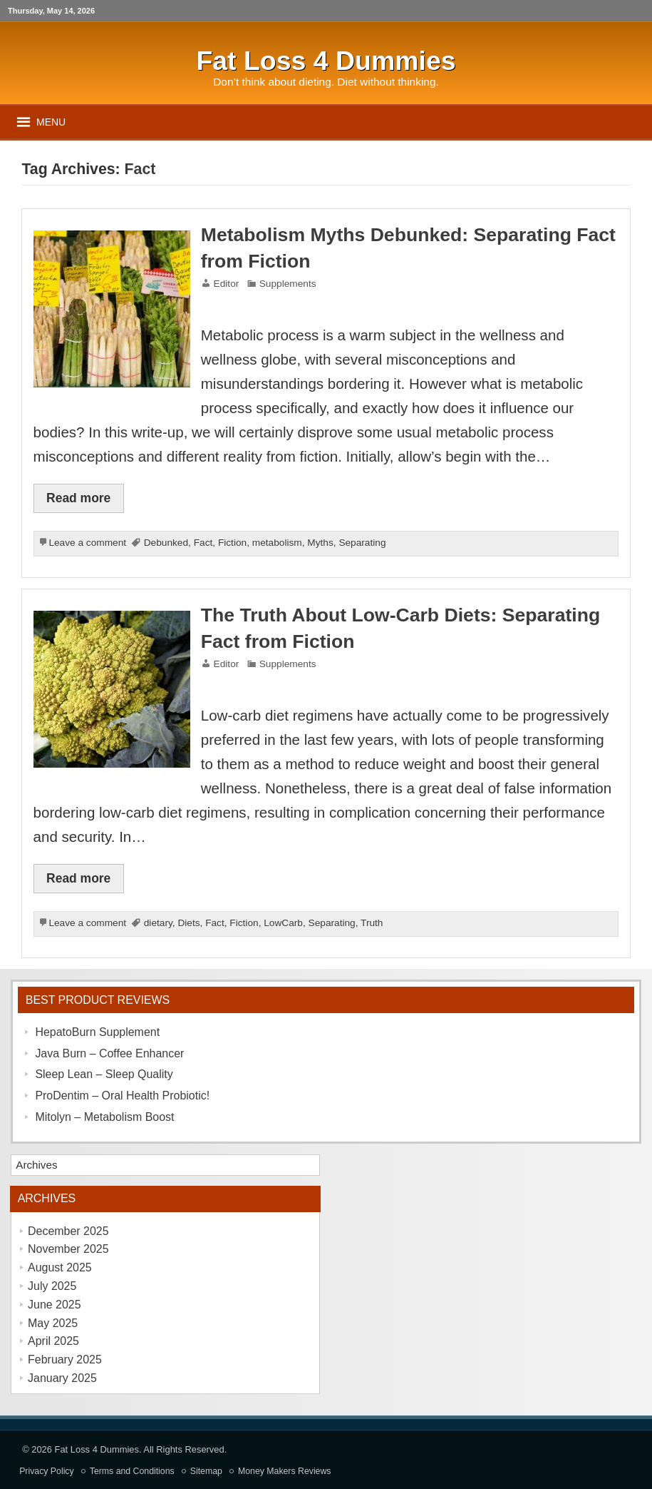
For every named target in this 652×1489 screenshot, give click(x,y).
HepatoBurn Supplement (97, 1032)
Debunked (166, 542)
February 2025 (65, 1359)
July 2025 (52, 1286)
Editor (226, 283)
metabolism (277, 542)
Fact (203, 542)
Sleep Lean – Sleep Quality (103, 1074)
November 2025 (68, 1249)
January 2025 (62, 1378)
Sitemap (206, 1471)
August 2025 (60, 1267)
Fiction (232, 542)
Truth (372, 923)
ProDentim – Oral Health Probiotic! (122, 1095)
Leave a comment (87, 542)
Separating (361, 542)
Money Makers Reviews (284, 1471)
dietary (158, 923)
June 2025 (54, 1305)
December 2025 (68, 1231)
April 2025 (53, 1341)
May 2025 (53, 1323)
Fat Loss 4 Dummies (97, 1449)
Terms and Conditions (132, 1471)
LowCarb (283, 923)
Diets (188, 923)
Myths (320, 542)
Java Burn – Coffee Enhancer (109, 1053)
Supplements (287, 283)
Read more (78, 498)
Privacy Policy (46, 1471)
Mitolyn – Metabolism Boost (104, 1117)
